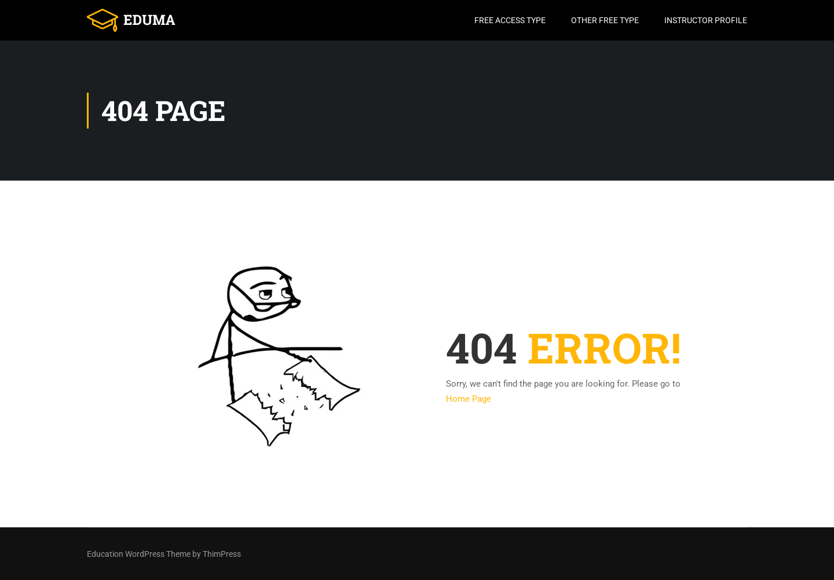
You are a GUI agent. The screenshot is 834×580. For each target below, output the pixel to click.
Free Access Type (510, 20)
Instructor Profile (705, 20)
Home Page (468, 399)
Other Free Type (605, 20)
